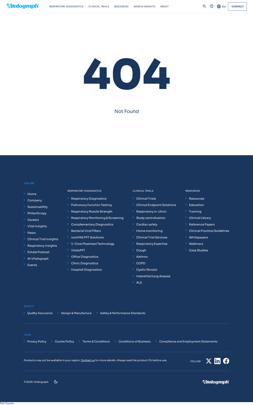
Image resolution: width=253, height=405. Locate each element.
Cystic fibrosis (146, 269)
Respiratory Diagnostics (88, 198)
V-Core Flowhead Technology (92, 244)
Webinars (196, 244)
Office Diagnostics (84, 256)
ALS (139, 282)
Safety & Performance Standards (122, 313)
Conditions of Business (134, 341)
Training (195, 211)
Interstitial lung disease (153, 276)
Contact (237, 6)
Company (34, 200)
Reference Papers (202, 224)
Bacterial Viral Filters (86, 231)
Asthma (142, 256)
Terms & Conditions (96, 341)
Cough (141, 250)
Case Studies (198, 250)
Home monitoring (149, 231)
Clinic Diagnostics (84, 263)
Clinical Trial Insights (42, 239)
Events (32, 265)
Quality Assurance (40, 313)
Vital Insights (37, 226)
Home (31, 194)
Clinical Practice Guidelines (209, 231)
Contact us (88, 360)
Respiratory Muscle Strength (91, 211)
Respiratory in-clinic (151, 211)
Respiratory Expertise (151, 244)
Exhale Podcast (38, 252)
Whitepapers (198, 237)
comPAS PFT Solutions (87, 237)
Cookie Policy (64, 341)
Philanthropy (36, 213)
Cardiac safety (146, 224)
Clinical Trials (146, 198)
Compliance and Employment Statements (188, 341)
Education (196, 205)
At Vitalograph (38, 258)
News (31, 233)
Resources (196, 198)
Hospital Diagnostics (86, 269)
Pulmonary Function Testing (91, 205)
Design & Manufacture (76, 313)
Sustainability (37, 207)
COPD (140, 263)
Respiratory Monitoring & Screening (97, 218)
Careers (33, 220)
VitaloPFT (78, 250)
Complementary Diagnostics (92, 224)
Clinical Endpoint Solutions (156, 205)
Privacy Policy (36, 341)
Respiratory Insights (42, 245)
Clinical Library (200, 218)
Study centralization (150, 218)
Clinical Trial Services (151, 237)
